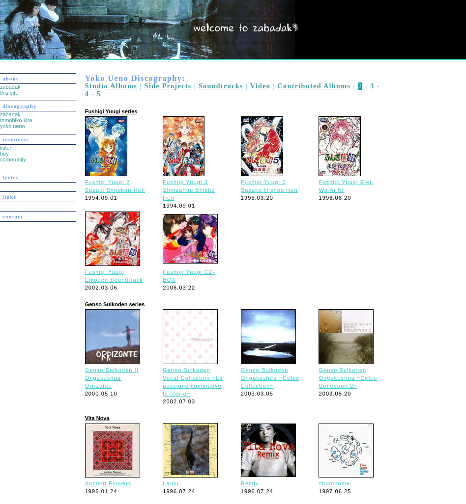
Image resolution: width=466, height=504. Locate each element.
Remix (250, 483)
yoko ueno (12, 126)
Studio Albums (111, 86)
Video (260, 86)
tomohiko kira (16, 120)
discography (19, 106)
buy (4, 154)
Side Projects (167, 86)
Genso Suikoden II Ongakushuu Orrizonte (112, 378)
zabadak (10, 87)
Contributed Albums (314, 86)
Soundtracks (221, 86)
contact (12, 216)
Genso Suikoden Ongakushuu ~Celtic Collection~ (270, 378)
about (10, 78)
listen (6, 148)
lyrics (10, 177)
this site (9, 93)
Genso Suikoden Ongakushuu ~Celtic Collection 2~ (348, 378)
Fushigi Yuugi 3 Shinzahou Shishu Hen (189, 190)
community (13, 159)
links (9, 197)
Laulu (170, 483)
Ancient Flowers (108, 483)
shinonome (334, 483)
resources (15, 139)
